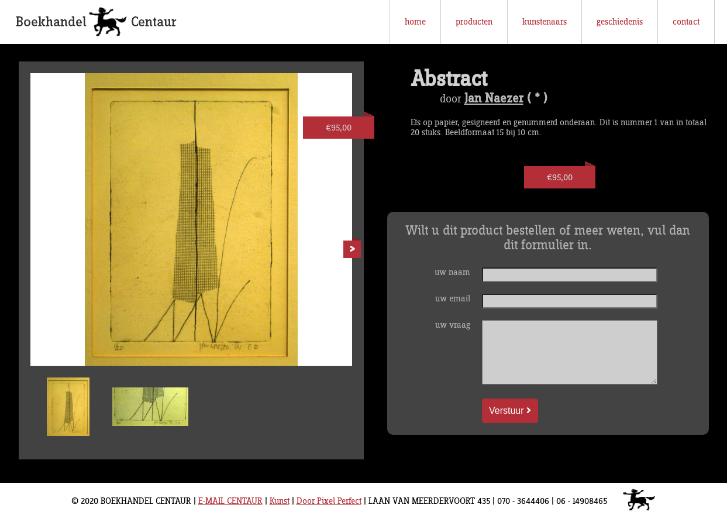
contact (686, 22)
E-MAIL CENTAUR (230, 501)
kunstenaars (544, 22)
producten (474, 22)
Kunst (280, 501)
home (415, 22)
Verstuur (510, 411)
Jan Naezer (493, 99)
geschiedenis (620, 22)
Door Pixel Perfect (329, 501)
